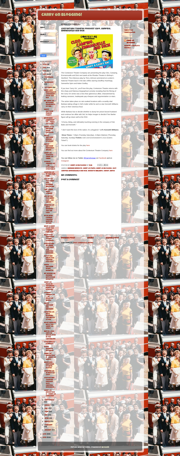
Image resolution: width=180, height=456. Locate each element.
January (48, 430)
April (47, 418)
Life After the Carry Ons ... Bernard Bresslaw (49, 182)
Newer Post (68, 238)
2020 (45, 64)
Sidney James (109, 171)
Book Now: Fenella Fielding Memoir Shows (48, 219)
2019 (45, 68)
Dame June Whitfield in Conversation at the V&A (50, 94)
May (46, 415)
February (49, 425)
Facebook (102, 158)
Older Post (112, 238)
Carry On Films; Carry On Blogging (97, 168)
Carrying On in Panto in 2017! (49, 373)
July (46, 408)
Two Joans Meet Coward (48, 191)
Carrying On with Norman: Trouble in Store (49, 315)
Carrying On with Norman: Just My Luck (49, 209)
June (47, 412)
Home (90, 238)
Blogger (105, 447)
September (49, 400)
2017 (45, 74)
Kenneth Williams (95, 171)
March (47, 421)
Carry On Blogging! (61, 15)
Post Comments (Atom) (83, 243)
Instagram (65, 161)
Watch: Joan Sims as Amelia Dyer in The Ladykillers (50, 335)
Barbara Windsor (75, 168)
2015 (44, 437)
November (49, 82)
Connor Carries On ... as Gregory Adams (49, 296)
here (88, 145)
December (49, 77)
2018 (45, 71)
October (48, 87)
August (48, 405)
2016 (45, 434)
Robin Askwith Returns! (49, 348)
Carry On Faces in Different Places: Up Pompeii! (49, 286)
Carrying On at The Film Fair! (49, 174)
